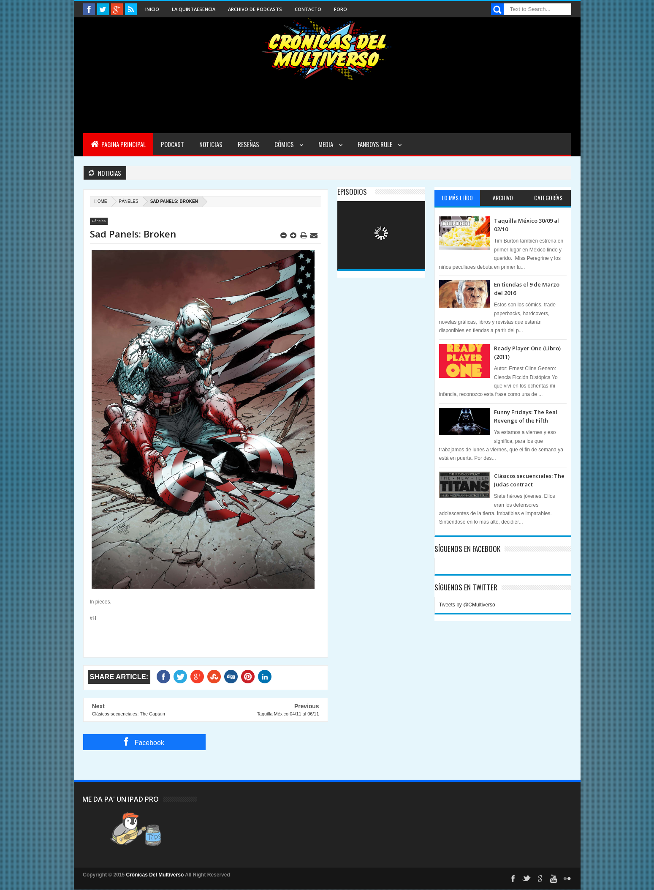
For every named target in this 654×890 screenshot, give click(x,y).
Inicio (152, 9)
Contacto (308, 9)
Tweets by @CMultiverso (467, 605)
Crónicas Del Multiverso (155, 875)
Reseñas (248, 144)
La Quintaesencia (193, 9)
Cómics (284, 144)
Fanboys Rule (375, 144)
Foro (340, 9)
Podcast (172, 144)
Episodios (352, 191)
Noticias (211, 144)
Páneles (128, 201)
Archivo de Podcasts (255, 9)
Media (326, 144)
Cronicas (327, 49)
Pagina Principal (118, 144)
